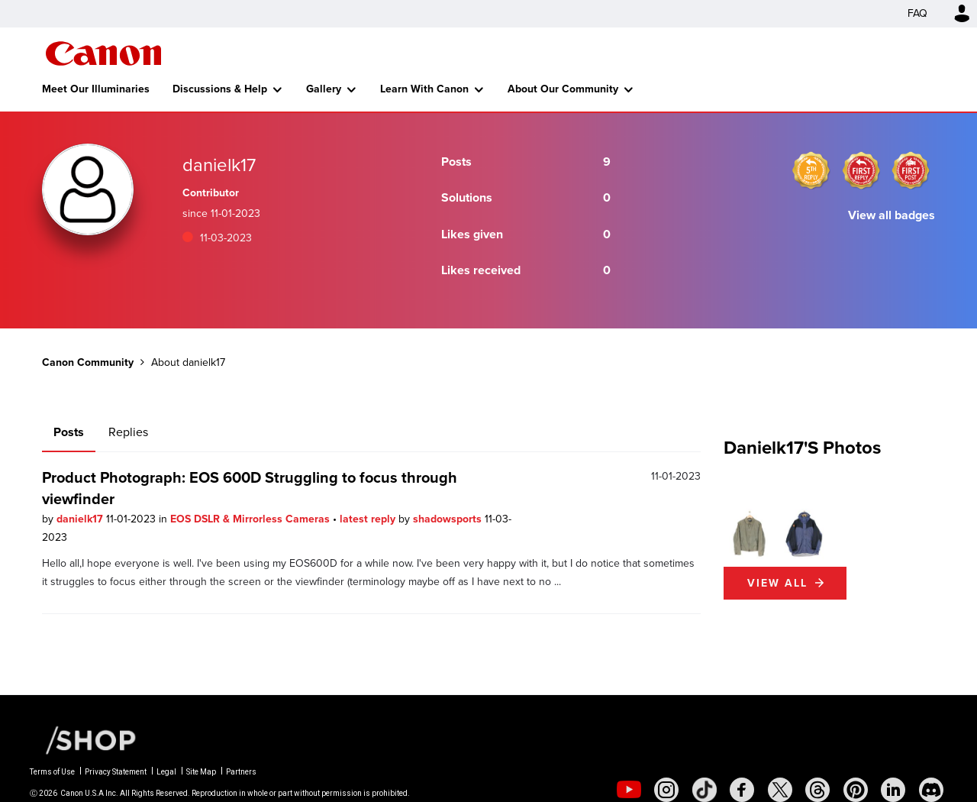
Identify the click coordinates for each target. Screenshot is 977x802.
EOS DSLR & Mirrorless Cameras (251, 519)
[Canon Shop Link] (83, 739)
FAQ (917, 13)
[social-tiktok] (704, 790)
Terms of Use (52, 772)
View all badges (891, 215)
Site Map (201, 772)
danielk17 (81, 519)
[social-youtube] (629, 790)
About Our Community (563, 89)
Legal (166, 772)
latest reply (369, 519)
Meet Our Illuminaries (96, 89)
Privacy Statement (116, 772)
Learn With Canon (424, 89)
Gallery (323, 89)
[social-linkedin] (893, 790)
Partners (241, 772)
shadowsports (449, 519)
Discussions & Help (220, 89)
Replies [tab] (128, 432)
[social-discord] (931, 790)
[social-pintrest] (855, 790)
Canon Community (103, 53)
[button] (749, 535)
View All (777, 583)
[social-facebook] (742, 790)
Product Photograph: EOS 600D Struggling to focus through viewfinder (249, 488)
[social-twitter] (780, 790)
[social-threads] (817, 790)
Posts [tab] (68, 432)
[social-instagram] (666, 790)
